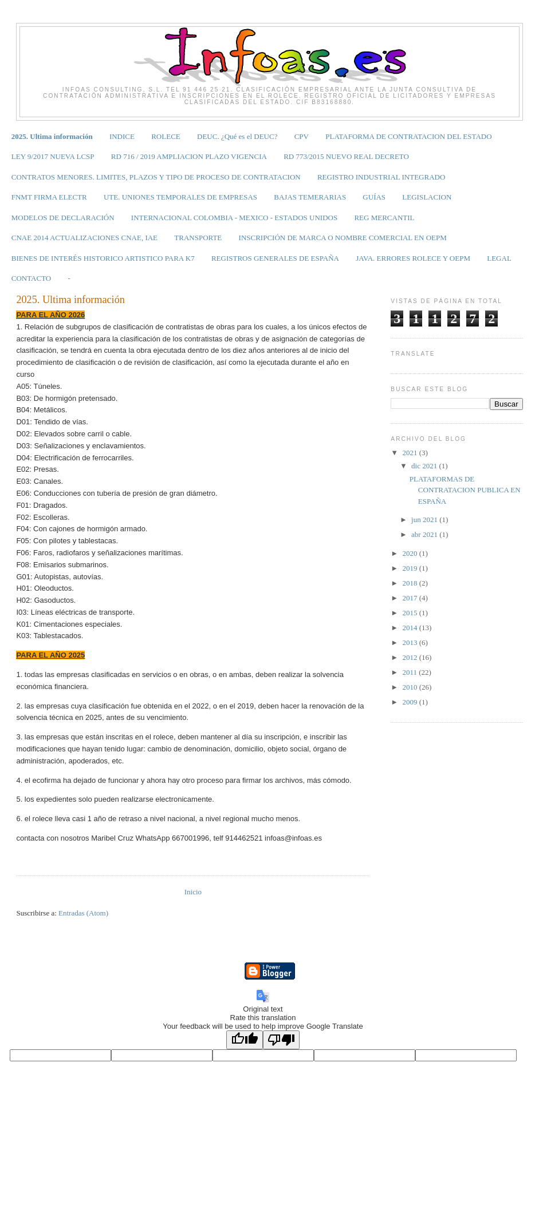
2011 (410, 672)
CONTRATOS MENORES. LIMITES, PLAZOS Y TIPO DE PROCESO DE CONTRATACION (156, 177)
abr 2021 (425, 534)
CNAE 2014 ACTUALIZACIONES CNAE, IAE (84, 237)
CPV (301, 136)
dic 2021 (425, 465)
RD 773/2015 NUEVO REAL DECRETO (346, 156)
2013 (410, 642)
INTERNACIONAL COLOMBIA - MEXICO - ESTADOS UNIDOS (234, 217)
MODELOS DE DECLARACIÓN (63, 217)
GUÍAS (374, 197)
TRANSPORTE (198, 237)
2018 (410, 583)
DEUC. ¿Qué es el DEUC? (237, 136)
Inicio (193, 891)
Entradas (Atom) (83, 913)
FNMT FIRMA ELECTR (49, 197)
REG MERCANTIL (384, 217)
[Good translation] (244, 1039)
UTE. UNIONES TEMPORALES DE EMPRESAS (180, 197)
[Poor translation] (281, 1039)
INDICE (122, 136)
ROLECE (165, 136)
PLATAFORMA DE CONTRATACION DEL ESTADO (408, 136)
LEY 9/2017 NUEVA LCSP (53, 156)
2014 (410, 627)
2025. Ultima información (52, 136)
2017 (410, 598)
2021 (410, 452)
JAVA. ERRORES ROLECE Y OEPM (413, 258)
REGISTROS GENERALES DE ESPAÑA (275, 258)
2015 (410, 612)
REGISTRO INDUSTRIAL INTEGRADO (381, 177)
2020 (410, 553)
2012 (410, 657)
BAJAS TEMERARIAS (310, 197)
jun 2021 (425, 519)
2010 (410, 687)
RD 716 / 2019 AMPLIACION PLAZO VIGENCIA (189, 156)
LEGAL (499, 258)
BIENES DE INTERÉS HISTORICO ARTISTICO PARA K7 (103, 258)
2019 (410, 568)
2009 (410, 702)
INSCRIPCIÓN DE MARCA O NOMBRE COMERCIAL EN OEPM (343, 237)
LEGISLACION (426, 197)
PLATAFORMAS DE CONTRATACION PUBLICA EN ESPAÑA (465, 490)
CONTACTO (31, 278)
